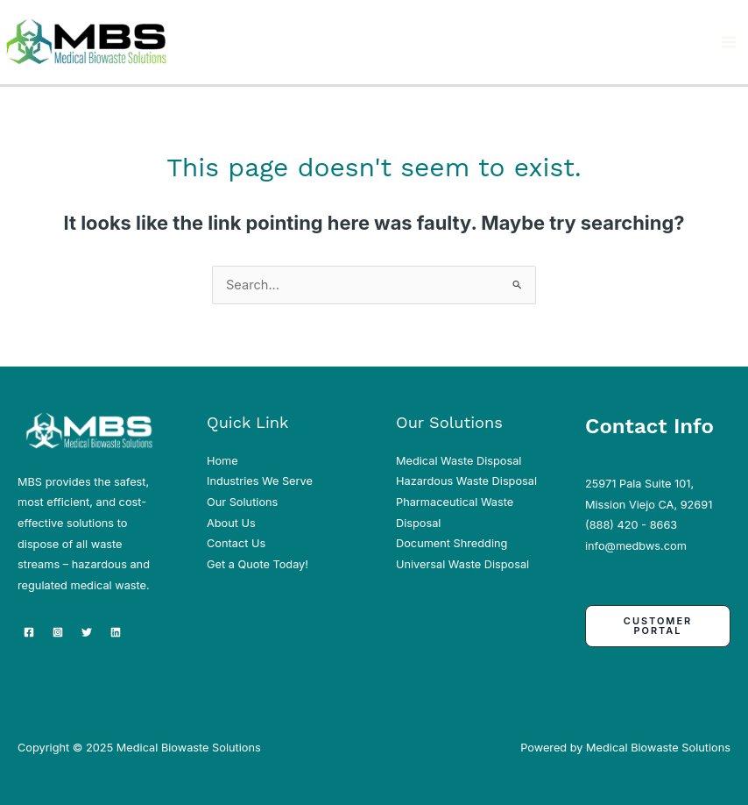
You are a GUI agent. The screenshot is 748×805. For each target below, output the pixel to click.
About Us (231, 523)
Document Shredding (451, 543)
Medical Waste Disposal (458, 460)
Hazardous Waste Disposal (466, 481)
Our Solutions (242, 502)
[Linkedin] (115, 632)
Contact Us (236, 543)
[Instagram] (57, 632)
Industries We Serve (260, 481)
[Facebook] (29, 632)
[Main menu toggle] (728, 42)
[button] (657, 626)
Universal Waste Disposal (462, 564)
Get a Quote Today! (257, 564)
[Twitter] (86, 632)
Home (222, 460)
